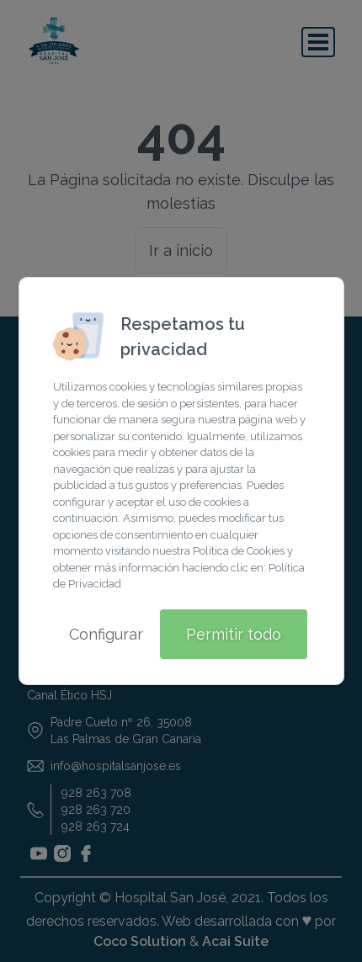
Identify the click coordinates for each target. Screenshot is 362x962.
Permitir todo (233, 634)
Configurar (106, 634)
